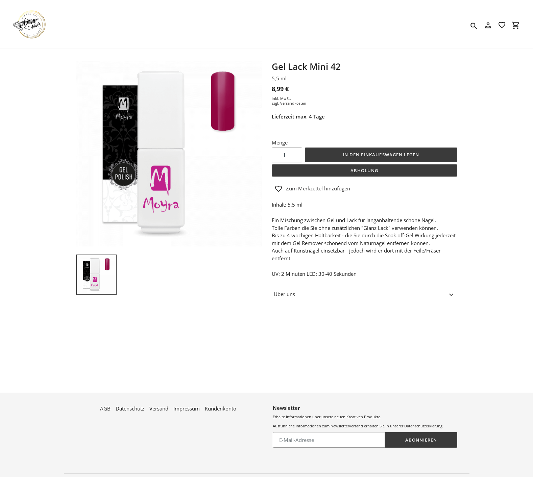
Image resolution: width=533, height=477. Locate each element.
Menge (280, 142)
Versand (158, 402)
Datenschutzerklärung (423, 420)
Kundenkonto (220, 402)
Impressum (186, 402)
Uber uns (364, 295)
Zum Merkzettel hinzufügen (312, 189)
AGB (105, 402)
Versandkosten (293, 103)
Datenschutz (130, 402)
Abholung (364, 170)
